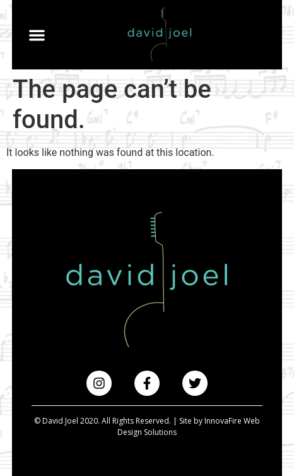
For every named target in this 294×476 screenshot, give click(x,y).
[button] (37, 35)
